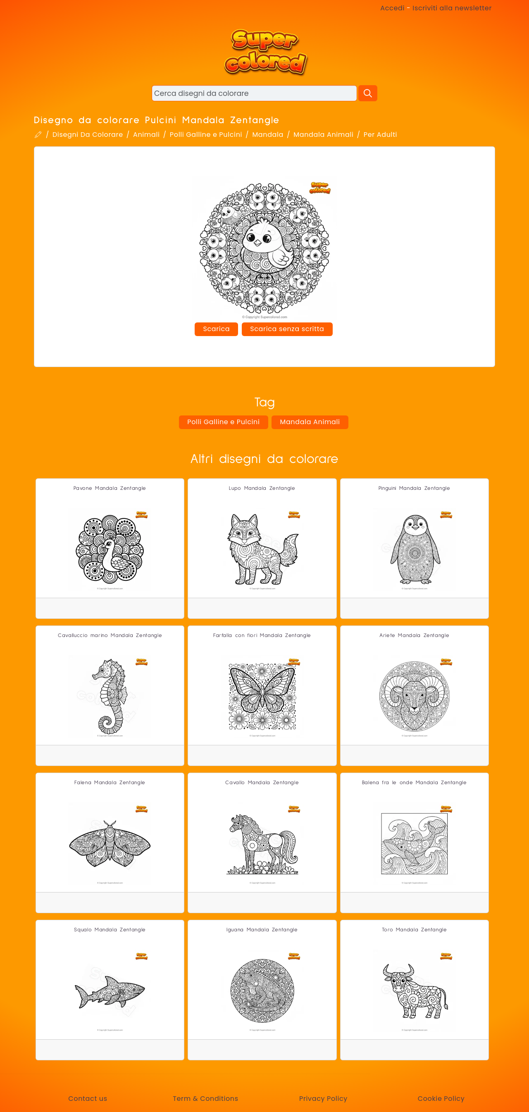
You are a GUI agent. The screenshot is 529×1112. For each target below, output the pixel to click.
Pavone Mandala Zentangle (110, 488)
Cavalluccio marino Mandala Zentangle (110, 635)
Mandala (268, 134)
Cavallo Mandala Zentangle (262, 782)
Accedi (392, 8)
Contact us (87, 1098)
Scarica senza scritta (287, 329)
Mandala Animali (323, 134)
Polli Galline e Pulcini (206, 134)
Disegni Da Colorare (87, 134)
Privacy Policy (323, 1098)
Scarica (216, 329)
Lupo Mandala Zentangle (262, 488)
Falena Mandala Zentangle (109, 782)
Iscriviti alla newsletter (452, 8)
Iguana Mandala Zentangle (262, 930)
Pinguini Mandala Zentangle (414, 488)
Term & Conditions (205, 1098)
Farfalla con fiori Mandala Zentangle (262, 635)
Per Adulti (380, 134)
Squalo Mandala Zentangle (109, 930)
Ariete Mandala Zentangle (414, 635)
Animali (146, 134)
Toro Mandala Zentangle (414, 930)
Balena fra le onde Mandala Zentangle (414, 782)
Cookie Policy (441, 1098)
